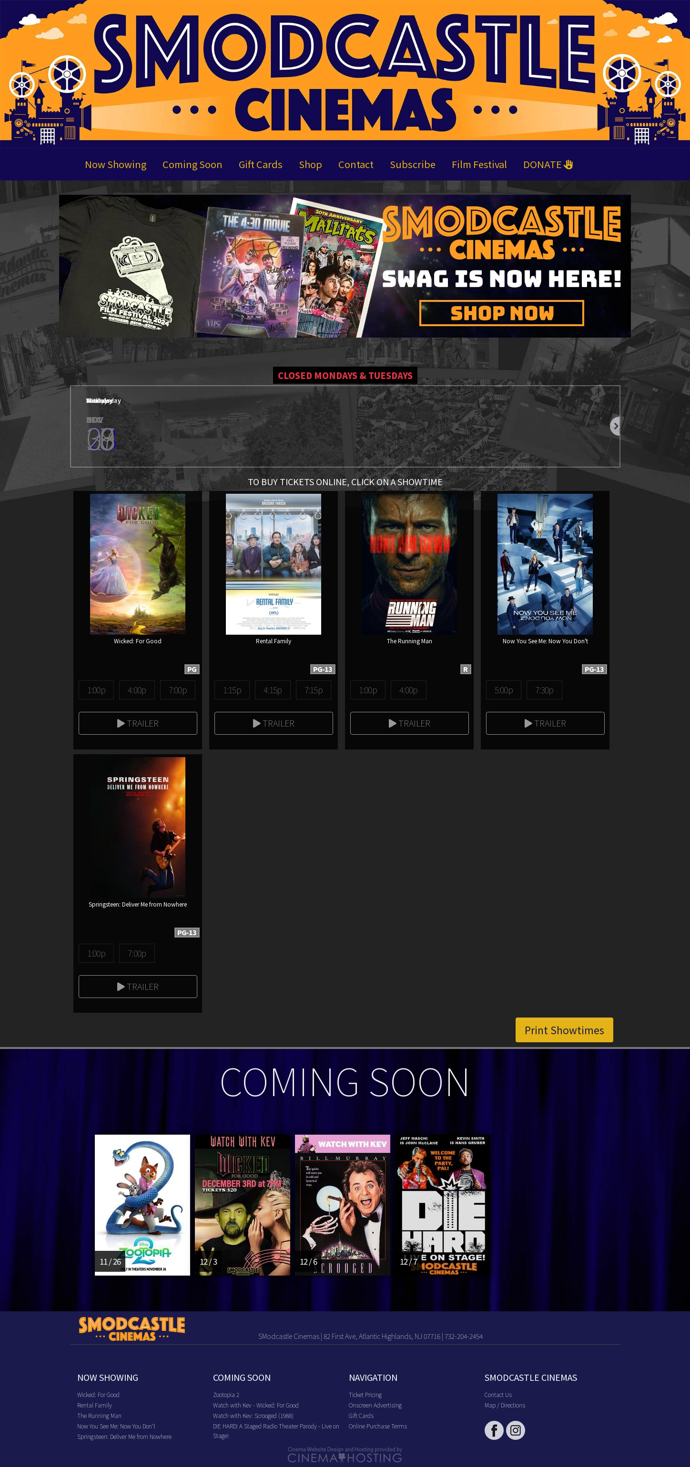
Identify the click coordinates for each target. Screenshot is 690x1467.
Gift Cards (261, 164)
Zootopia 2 (226, 1394)
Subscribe (413, 164)
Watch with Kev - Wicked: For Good (256, 1405)
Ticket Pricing (365, 1394)
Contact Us (498, 1394)
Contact (356, 164)
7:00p (178, 689)
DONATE (548, 164)
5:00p (504, 689)
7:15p (313, 689)
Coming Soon (192, 164)
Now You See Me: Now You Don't (116, 1426)
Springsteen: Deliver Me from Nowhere (124, 1436)
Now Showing (115, 164)
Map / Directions (505, 1405)
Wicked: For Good (98, 1394)
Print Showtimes (564, 1030)
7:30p (544, 689)
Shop (310, 164)
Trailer (138, 723)
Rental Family (94, 1405)
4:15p (273, 689)
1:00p (96, 689)
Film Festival (479, 164)
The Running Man (99, 1415)
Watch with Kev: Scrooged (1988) (253, 1415)
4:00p (137, 689)
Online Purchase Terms (378, 1426)
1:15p (232, 689)
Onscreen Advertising (375, 1405)
